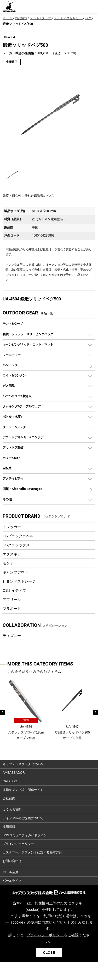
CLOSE (49, 952)
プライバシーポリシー (18, 844)
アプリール (12, 599)
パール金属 (10, 872)
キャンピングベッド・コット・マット (28, 344)
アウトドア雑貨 (13, 447)
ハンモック (10, 365)
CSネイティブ (14, 590)
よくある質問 (12, 809)
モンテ (8, 563)
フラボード (12, 609)
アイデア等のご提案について (23, 818)
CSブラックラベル (18, 536)
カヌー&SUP (11, 458)
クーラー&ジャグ (14, 427)
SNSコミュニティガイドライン (25, 835)
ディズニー (12, 636)
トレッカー (12, 527)
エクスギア (12, 554)
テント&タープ (13, 324)
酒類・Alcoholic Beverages (22, 489)
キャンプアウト (15, 572)
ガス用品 (9, 386)
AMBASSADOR (14, 773)
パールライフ (12, 881)
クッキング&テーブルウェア (22, 406)
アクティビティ (13, 478)
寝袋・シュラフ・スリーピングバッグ (28, 334)
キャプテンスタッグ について (23, 764)
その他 (7, 499)
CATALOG (10, 781)
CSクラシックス (16, 545)
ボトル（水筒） (13, 417)
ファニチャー (11, 355)
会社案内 (9, 798)
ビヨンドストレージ (19, 581)
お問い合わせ (12, 861)
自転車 (7, 468)
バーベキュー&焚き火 (17, 396)
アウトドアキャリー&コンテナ (23, 437)
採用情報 (9, 827)
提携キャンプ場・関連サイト (23, 790)
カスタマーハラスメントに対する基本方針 (32, 852)
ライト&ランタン (14, 375)
